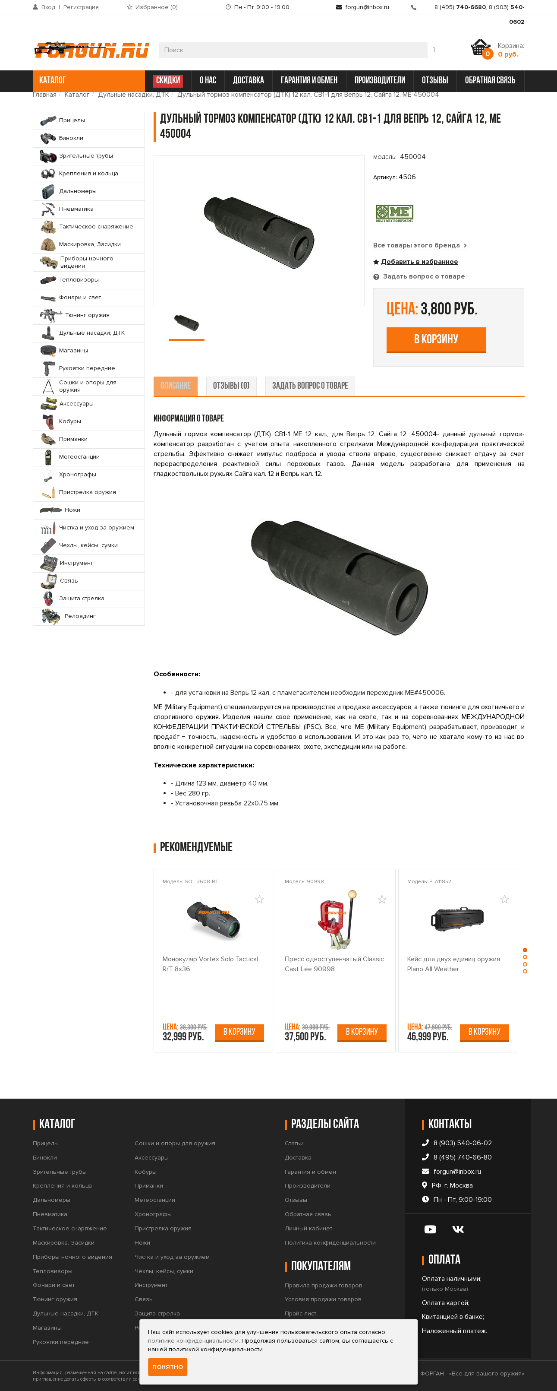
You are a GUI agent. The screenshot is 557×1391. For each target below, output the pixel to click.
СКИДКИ (168, 81)
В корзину (436, 339)
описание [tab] (175, 386)
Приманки (149, 1185)
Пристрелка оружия (163, 1228)
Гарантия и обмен (310, 1171)
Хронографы (153, 1213)
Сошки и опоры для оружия (175, 1143)
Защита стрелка (157, 1313)
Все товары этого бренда (420, 245)
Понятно (167, 1367)
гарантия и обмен (309, 81)
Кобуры (146, 1171)
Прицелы (46, 1143)
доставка (248, 81)
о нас (208, 81)
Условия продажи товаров (323, 1298)
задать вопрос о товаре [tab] (310, 386)
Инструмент (151, 1284)
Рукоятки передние (61, 1341)
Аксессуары (152, 1157)
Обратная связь (308, 1213)
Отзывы (296, 1199)
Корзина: (511, 50)
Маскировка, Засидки (63, 1242)
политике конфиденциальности (193, 1340)
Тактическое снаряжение (70, 1228)
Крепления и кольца (62, 1185)
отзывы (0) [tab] (231, 386)
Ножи (142, 1242)
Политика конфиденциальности (330, 1242)
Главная (45, 94)
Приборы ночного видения (72, 1256)
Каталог (77, 94)
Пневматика (50, 1213)
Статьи (294, 1143)
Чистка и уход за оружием (172, 1256)
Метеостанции (155, 1199)
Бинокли (45, 1157)
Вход (48, 7)
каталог (87, 81)
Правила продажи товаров (323, 1285)
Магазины (47, 1327)
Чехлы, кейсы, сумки (164, 1270)
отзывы (435, 81)
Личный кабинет (308, 1228)
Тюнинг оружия (55, 1298)
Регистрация (81, 7)
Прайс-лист (300, 1313)
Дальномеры (51, 1199)
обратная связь (490, 81)
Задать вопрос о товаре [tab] (423, 276)
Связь (144, 1298)
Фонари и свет (54, 1284)
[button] (526, 949)
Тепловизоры (52, 1270)
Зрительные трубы (60, 1171)
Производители (307, 1185)
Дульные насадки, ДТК (133, 94)
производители (380, 81)
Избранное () (156, 7)
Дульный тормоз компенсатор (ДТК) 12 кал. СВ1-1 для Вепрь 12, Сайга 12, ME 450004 (308, 94)
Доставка (298, 1157)
